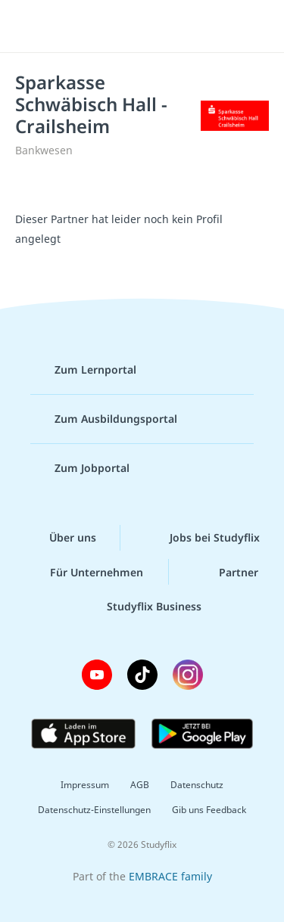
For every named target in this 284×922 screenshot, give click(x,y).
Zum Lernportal (83, 369)
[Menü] (31, 26)
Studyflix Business (142, 606)
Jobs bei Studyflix (202, 537)
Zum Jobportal (80, 468)
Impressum (85, 784)
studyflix (155, 26)
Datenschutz (196, 784)
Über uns (60, 537)
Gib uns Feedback (209, 809)
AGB (139, 784)
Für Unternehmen (84, 571)
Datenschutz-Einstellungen (94, 809)
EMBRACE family (170, 876)
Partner (226, 571)
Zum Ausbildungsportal (103, 419)
